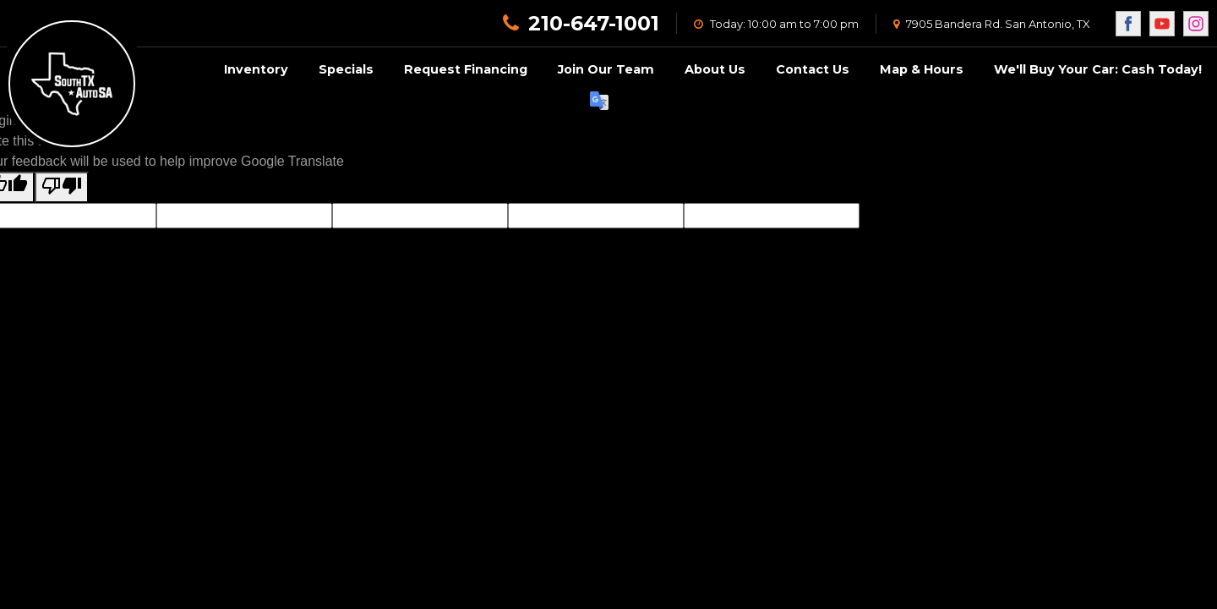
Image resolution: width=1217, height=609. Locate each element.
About (715, 69)
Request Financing (465, 69)
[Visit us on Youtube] (1162, 23)
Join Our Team (606, 69)
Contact (812, 69)
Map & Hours (921, 69)
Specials (346, 69)
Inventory (256, 69)
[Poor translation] (62, 187)
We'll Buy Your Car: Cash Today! (1098, 69)
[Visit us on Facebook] (1128, 23)
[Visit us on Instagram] (1196, 23)
